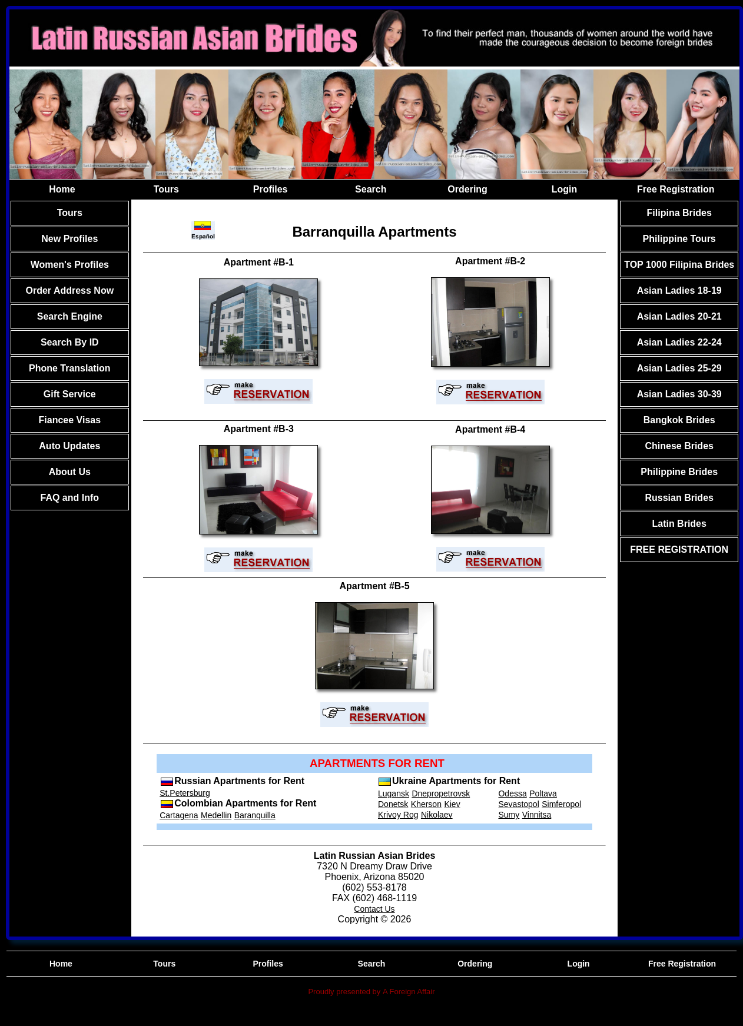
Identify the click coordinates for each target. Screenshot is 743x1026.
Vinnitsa (537, 814)
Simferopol (561, 804)
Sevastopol (518, 804)
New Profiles (69, 239)
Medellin (216, 815)
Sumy (508, 814)
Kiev (452, 804)
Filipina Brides (679, 213)
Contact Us (374, 909)
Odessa (512, 793)
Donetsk (393, 804)
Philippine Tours (679, 239)
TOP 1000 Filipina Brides (679, 265)
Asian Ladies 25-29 (679, 368)
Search (370, 189)
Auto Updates (69, 446)
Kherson (426, 804)
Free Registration (676, 189)
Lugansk (393, 793)
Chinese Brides (679, 446)
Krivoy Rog (398, 814)
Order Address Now (69, 290)
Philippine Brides (679, 472)
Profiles (270, 189)
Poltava (543, 793)
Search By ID (70, 342)
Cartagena (179, 815)
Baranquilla (255, 815)
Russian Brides (679, 498)
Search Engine (69, 316)
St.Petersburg (185, 793)
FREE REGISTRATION (679, 549)
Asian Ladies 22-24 (679, 342)
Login (565, 189)
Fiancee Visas (70, 420)
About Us (70, 472)
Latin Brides (679, 524)
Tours (166, 189)
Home (62, 189)
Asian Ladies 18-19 (679, 290)
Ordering (467, 189)
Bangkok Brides (679, 420)
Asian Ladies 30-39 (679, 394)
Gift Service (70, 394)
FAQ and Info (70, 498)
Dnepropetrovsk (441, 793)
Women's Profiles (70, 265)
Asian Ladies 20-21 (679, 316)
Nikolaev (437, 814)
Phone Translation (70, 368)
